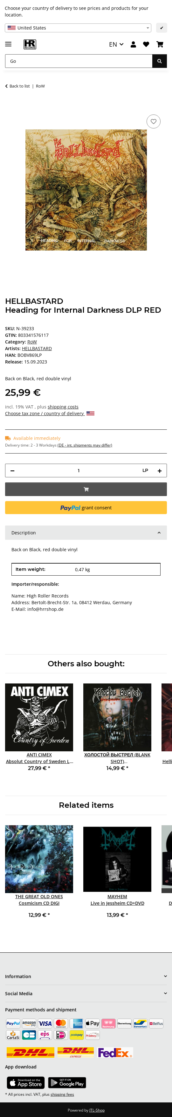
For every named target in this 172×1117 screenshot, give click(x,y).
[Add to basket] (10, 105)
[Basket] (160, 44)
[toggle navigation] (8, 41)
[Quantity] (78, 470)
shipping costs (63, 407)
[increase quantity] (160, 470)
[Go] (79, 61)
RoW (32, 342)
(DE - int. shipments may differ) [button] (85, 445)
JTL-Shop (97, 1110)
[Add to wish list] (154, 121)
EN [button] (113, 44)
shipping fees (62, 1094)
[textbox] (78, 28)
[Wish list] (146, 44)
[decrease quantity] (12, 470)
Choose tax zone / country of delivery (49, 413)
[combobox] (78, 27)
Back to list (20, 86)
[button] (133, 44)
